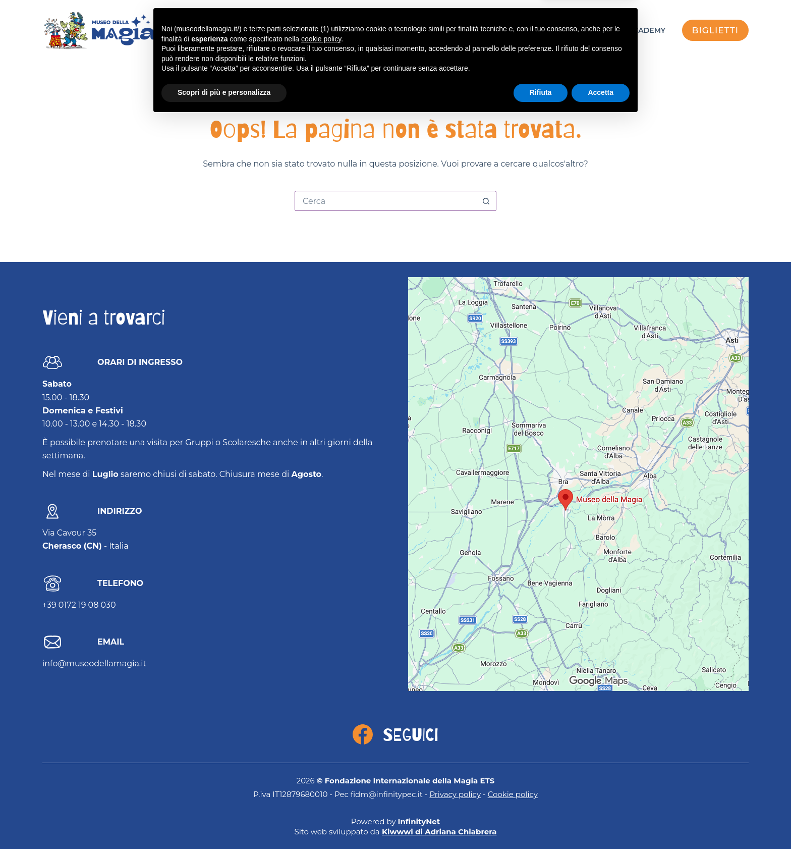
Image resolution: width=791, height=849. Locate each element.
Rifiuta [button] (541, 821)
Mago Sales (569, 30)
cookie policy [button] (321, 768)
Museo (508, 30)
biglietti (715, 30)
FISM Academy (636, 30)
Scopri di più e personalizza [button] (224, 821)
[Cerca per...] (385, 201)
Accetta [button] (600, 821)
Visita (412, 30)
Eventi (459, 30)
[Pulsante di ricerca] (486, 201)
